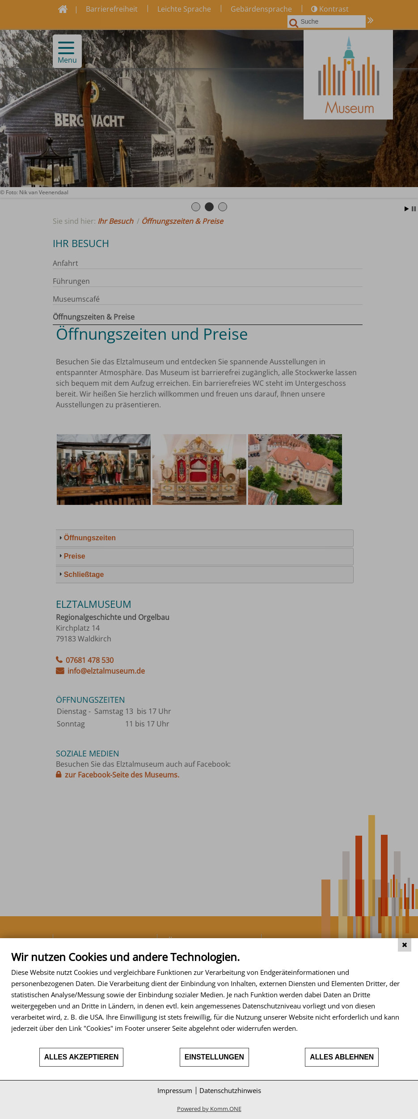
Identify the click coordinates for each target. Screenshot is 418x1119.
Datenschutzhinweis (230, 1090)
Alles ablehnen (342, 1057)
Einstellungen (214, 1057)
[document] (209, 999)
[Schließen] (404, 945)
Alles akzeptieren (81, 1057)
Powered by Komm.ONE (209, 1109)
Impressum (174, 1090)
